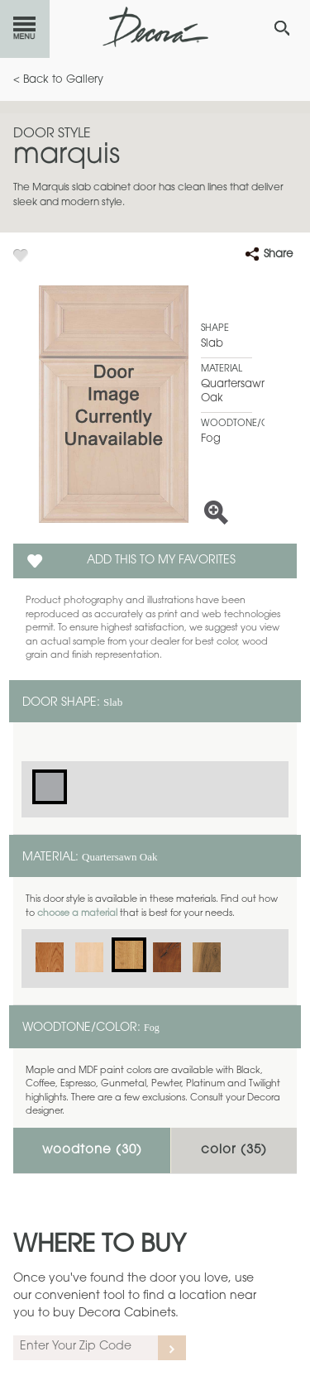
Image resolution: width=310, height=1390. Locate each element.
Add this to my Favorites (161, 561)
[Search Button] (281, 28)
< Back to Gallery (58, 79)
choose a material (77, 913)
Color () (234, 1150)
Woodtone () (92, 1150)
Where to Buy (99, 1246)
